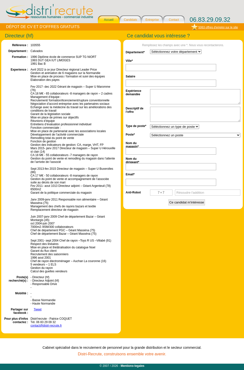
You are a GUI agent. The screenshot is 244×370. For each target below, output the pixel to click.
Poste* (130, 134)
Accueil (108, 19)
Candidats (130, 19)
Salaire (130, 76)
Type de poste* (136, 126)
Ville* (129, 61)
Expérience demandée (133, 92)
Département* (135, 52)
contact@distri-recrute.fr (46, 325)
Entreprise (152, 19)
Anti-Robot (133, 192)
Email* (130, 174)
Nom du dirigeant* (132, 160)
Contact (174, 19)
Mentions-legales (132, 366)
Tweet (37, 309)
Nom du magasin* (132, 144)
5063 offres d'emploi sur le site (218, 27)
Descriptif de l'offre (134, 110)
